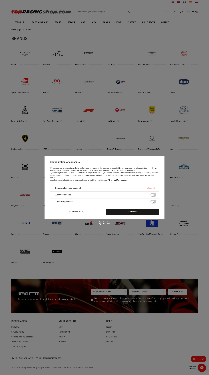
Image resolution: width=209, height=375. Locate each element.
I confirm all (132, 212)
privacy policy (114, 170)
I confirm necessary (76, 212)
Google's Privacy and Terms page (113, 180)
